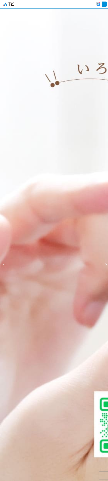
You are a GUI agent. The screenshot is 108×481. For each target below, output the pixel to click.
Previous (2, 264)
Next (105, 264)
